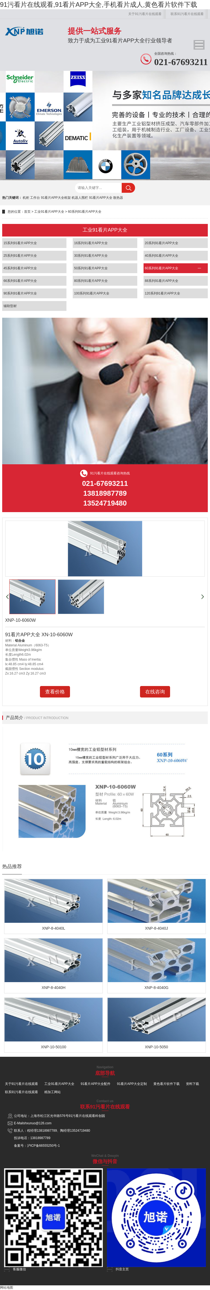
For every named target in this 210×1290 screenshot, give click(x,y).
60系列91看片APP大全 (84, 212)
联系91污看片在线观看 (187, 14)
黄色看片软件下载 (166, 1084)
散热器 (118, 198)
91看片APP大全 (100, 198)
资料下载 (192, 1084)
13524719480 (80, 1131)
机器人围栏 (80, 198)
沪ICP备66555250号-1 (43, 1146)
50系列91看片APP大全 (91, 268)
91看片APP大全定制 (132, 1084)
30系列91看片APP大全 (91, 256)
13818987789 (47, 1131)
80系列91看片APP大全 (91, 281)
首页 (27, 212)
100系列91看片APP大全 (91, 293)
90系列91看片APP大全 (20, 293)
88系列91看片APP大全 (162, 281)
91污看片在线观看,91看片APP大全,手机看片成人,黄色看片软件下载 (98, 4)
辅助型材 (10, 306)
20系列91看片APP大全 (162, 243)
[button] (7, 596)
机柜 (26, 198)
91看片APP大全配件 (95, 1084)
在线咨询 (155, 691)
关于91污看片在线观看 (144, 14)
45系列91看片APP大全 (20, 268)
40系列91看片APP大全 (162, 256)
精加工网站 (52, 1092)
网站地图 (6, 1287)
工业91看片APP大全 (49, 212)
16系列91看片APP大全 (91, 243)
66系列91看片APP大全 (20, 281)
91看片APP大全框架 (56, 198)
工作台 (35, 198)
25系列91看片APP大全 (20, 256)
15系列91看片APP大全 (20, 243)
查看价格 (55, 691)
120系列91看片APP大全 (162, 293)
